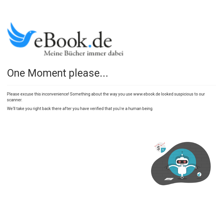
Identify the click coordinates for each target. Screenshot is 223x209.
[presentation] (51, 125)
